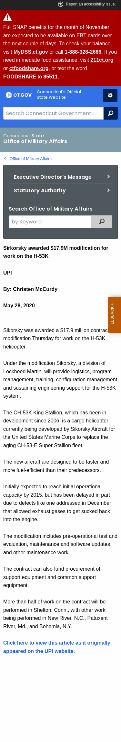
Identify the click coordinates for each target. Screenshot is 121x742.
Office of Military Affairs (31, 158)
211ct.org (101, 60)
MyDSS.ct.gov (31, 52)
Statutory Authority (40, 190)
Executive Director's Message (53, 177)
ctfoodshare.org (29, 68)
